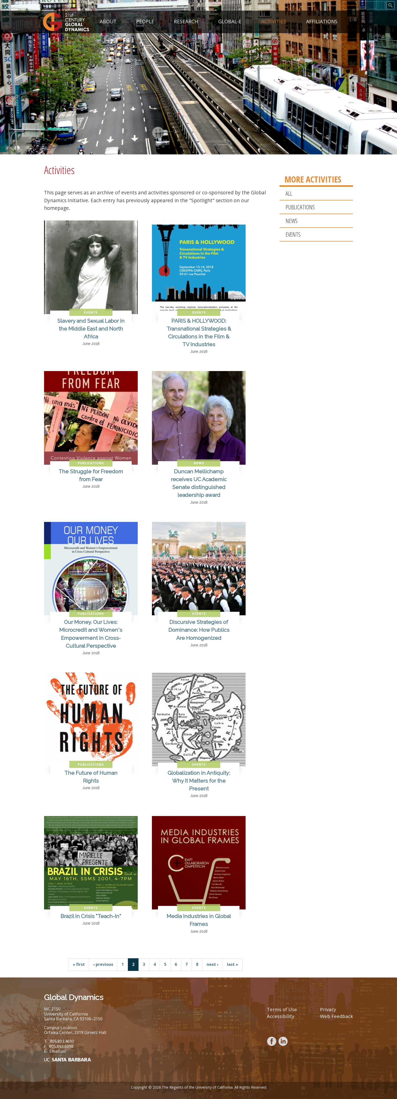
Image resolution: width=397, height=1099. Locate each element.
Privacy (328, 1009)
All (289, 193)
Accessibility (280, 1016)
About (108, 20)
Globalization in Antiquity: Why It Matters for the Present (199, 781)
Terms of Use (282, 1009)
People (145, 20)
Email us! (57, 1051)
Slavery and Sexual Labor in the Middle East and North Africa (91, 329)
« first (79, 964)
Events (293, 234)
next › (213, 964)
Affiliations (322, 20)
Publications (300, 207)
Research (186, 20)
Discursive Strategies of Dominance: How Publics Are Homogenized (198, 630)
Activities (273, 20)
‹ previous (103, 964)
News (291, 220)
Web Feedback (336, 1016)
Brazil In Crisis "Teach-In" (91, 916)
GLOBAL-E (230, 20)
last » (232, 964)
